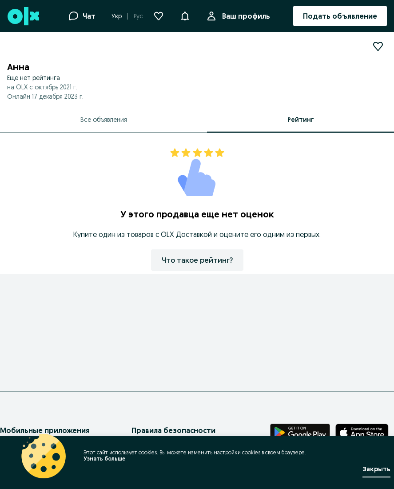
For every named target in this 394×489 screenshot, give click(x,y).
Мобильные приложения (45, 430)
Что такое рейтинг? (197, 260)
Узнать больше (104, 458)
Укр (116, 16)
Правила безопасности (173, 430)
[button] (184, 15)
